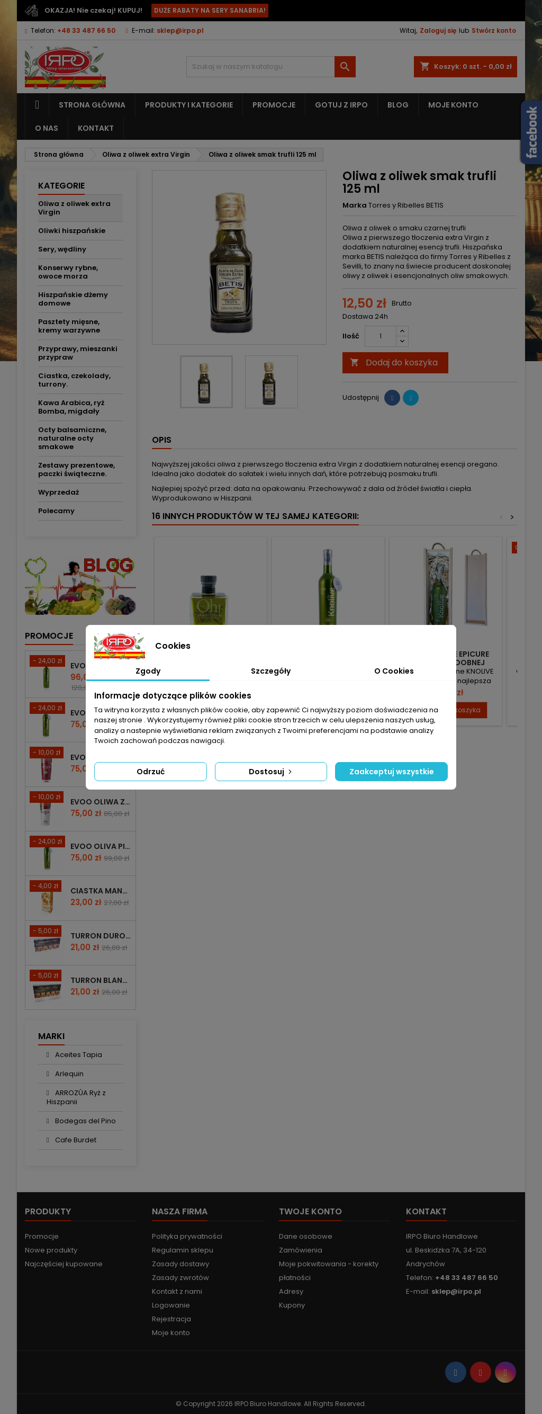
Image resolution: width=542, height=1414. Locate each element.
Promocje (273, 105)
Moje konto (453, 105)
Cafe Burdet (74, 1140)
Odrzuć (151, 771)
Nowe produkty (51, 1250)
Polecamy (56, 511)
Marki (51, 1036)
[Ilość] (380, 336)
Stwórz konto (494, 30)
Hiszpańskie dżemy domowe (73, 299)
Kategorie (61, 186)
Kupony (292, 1305)
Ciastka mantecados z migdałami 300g (100, 891)
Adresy (291, 1291)
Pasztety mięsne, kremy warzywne (69, 326)
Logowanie (171, 1305)
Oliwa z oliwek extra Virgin (74, 208)
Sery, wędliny (62, 249)
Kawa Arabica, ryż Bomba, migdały (71, 407)
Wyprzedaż (58, 492)
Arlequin (68, 1074)
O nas (46, 128)
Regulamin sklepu (182, 1250)
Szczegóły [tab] (271, 671)
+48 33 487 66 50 (86, 30)
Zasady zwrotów (180, 1278)
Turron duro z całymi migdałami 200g (100, 936)
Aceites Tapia (77, 1055)
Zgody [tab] (148, 671)
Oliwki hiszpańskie (71, 231)
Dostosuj (271, 771)
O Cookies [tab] (394, 671)
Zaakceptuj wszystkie (391, 771)
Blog (398, 105)
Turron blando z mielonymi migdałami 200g (100, 980)
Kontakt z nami (177, 1291)
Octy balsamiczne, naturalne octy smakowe (72, 438)
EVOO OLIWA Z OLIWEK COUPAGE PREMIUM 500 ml (100, 802)
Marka (354, 205)
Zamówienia (300, 1250)
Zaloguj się (438, 30)
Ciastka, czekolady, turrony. (74, 380)
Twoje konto (310, 1211)
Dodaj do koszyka (394, 362)
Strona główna (92, 105)
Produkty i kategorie (189, 105)
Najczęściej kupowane (64, 1264)
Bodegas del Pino (84, 1121)
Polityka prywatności (187, 1236)
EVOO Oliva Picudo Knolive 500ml (100, 846)
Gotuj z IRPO (341, 105)
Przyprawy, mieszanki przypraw (78, 353)
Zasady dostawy (180, 1264)
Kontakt (96, 128)
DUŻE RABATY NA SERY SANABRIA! (210, 10)
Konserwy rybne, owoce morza (68, 272)
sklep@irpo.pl (180, 30)
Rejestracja (171, 1319)
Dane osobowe (305, 1236)
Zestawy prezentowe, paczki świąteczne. (76, 469)
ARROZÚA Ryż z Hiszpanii (76, 1097)
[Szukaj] (271, 66)
